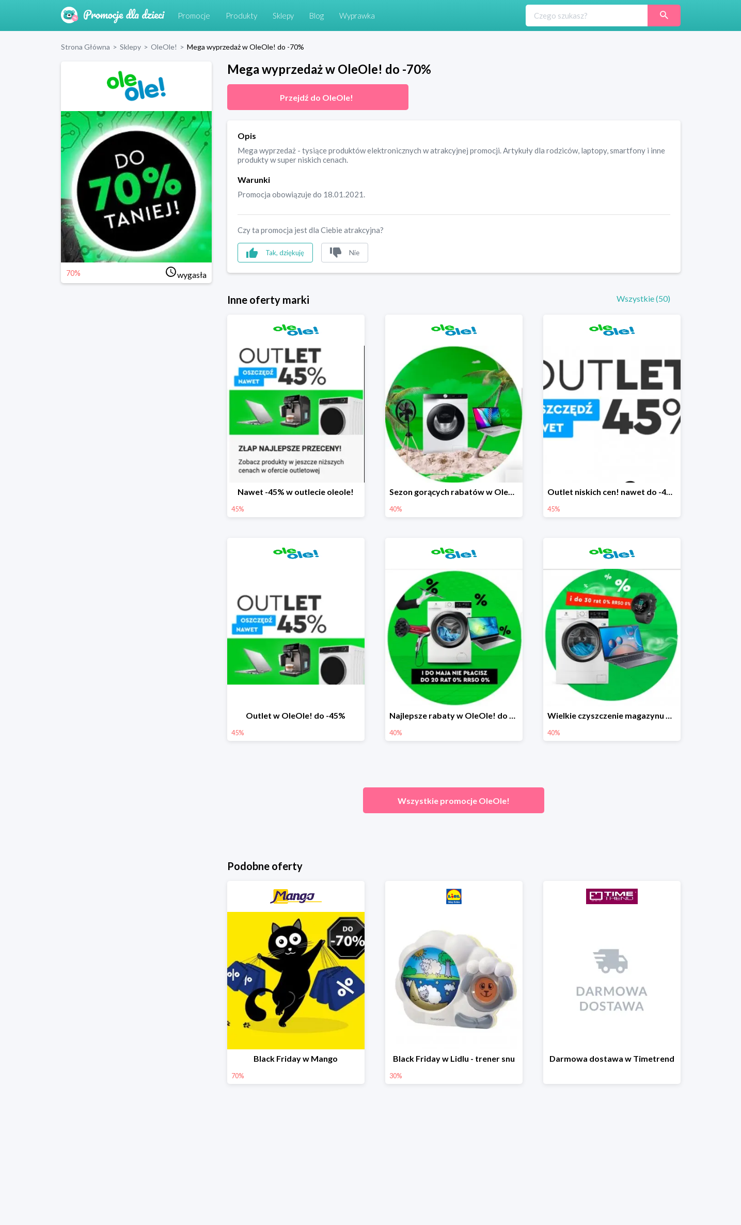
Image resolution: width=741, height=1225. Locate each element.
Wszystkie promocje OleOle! (454, 800)
